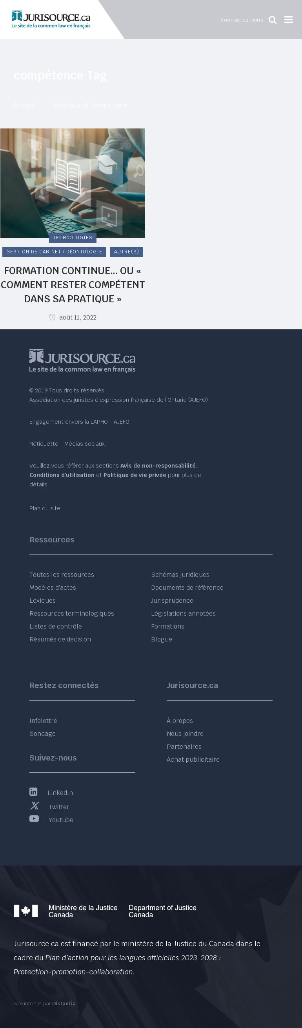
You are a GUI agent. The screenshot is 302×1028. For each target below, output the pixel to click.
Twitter (49, 807)
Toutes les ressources (61, 575)
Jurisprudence (172, 600)
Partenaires (184, 747)
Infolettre (43, 721)
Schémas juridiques (180, 575)
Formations (167, 626)
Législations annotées (183, 613)
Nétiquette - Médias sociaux (67, 443)
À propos (180, 721)
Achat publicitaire (193, 759)
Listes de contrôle (55, 626)
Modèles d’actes (52, 588)
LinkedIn (51, 793)
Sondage (42, 734)
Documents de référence (187, 588)
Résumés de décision (60, 639)
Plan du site (44, 508)
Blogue (161, 639)
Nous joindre (185, 734)
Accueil (24, 105)
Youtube (51, 820)
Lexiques (42, 600)
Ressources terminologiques (71, 613)
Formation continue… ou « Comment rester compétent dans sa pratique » (73, 284)
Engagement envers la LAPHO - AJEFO (79, 421)
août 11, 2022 (72, 317)
